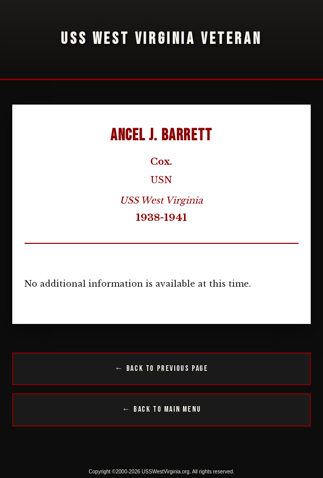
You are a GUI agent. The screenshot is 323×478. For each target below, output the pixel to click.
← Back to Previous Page (162, 368)
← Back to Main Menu (161, 409)
